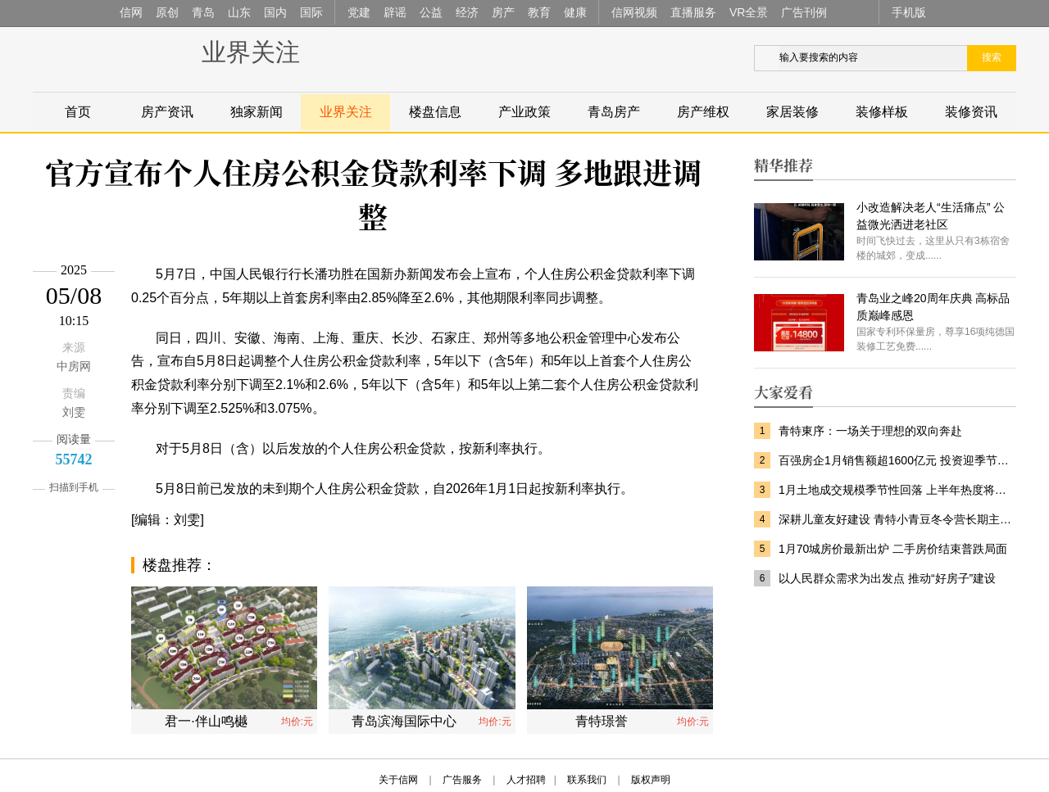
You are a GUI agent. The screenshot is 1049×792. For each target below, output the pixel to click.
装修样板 (882, 112)
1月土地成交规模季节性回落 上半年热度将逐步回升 (897, 489)
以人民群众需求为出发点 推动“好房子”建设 (887, 578)
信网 (131, 12)
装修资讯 (971, 112)
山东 (239, 12)
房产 (503, 12)
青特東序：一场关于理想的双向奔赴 (870, 430)
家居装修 (792, 112)
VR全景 (748, 12)
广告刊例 (804, 12)
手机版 (909, 12)
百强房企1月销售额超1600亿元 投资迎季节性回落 (897, 460)
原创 (167, 12)
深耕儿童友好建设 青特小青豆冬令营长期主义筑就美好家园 (897, 519)
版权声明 (650, 779)
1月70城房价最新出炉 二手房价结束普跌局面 (893, 548)
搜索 (991, 57)
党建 (358, 12)
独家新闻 (256, 112)
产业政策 (524, 112)
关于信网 (398, 779)
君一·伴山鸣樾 (206, 721)
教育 (539, 12)
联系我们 (586, 779)
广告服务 (462, 779)
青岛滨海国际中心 (404, 721)
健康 (575, 12)
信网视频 (634, 12)
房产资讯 (167, 112)
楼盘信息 (435, 112)
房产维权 (703, 112)
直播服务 (693, 12)
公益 (431, 12)
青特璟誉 (601, 721)
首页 (78, 112)
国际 (311, 12)
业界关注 (251, 52)
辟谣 (395, 12)
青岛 (203, 12)
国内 (275, 12)
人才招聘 (526, 779)
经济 (467, 12)
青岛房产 (614, 112)
